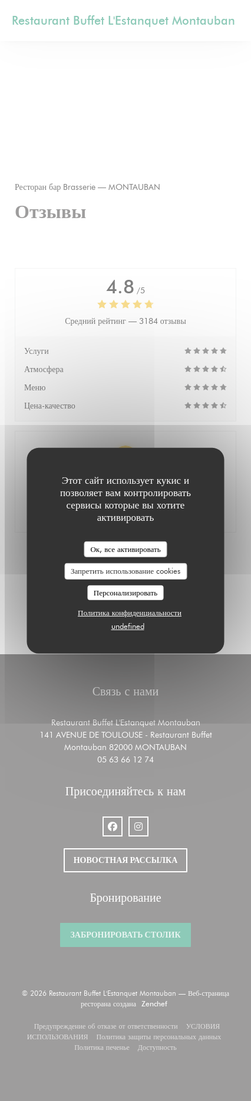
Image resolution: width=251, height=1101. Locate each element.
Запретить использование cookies (125, 570)
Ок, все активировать (125, 548)
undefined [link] (127, 626)
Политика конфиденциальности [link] (129, 612)
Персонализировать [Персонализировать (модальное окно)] (125, 592)
